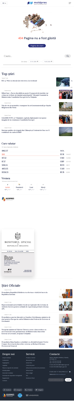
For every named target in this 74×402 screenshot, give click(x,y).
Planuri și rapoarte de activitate (10, 368)
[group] (37, 82)
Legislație (4, 365)
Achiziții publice (6, 370)
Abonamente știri (30, 360)
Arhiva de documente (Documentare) (35, 368)
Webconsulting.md (60, 374)
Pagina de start (37, 45)
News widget (29, 373)
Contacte (4, 380)
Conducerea (5, 360)
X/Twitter (28, 390)
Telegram (39, 390)
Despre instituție (6, 357)
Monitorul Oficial (30, 378)
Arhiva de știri (29, 370)
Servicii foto (29, 363)
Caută (68, 380)
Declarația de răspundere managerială (12, 375)
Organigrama (5, 363)
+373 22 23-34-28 (56, 361)
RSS (27, 375)
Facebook (7, 390)
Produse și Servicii (30, 357)
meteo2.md (14, 181)
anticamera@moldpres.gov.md (61, 364)
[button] (69, 87)
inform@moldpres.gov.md (60, 367)
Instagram (18, 390)
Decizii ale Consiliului (7, 373)
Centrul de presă (30, 365)
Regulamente (5, 378)
